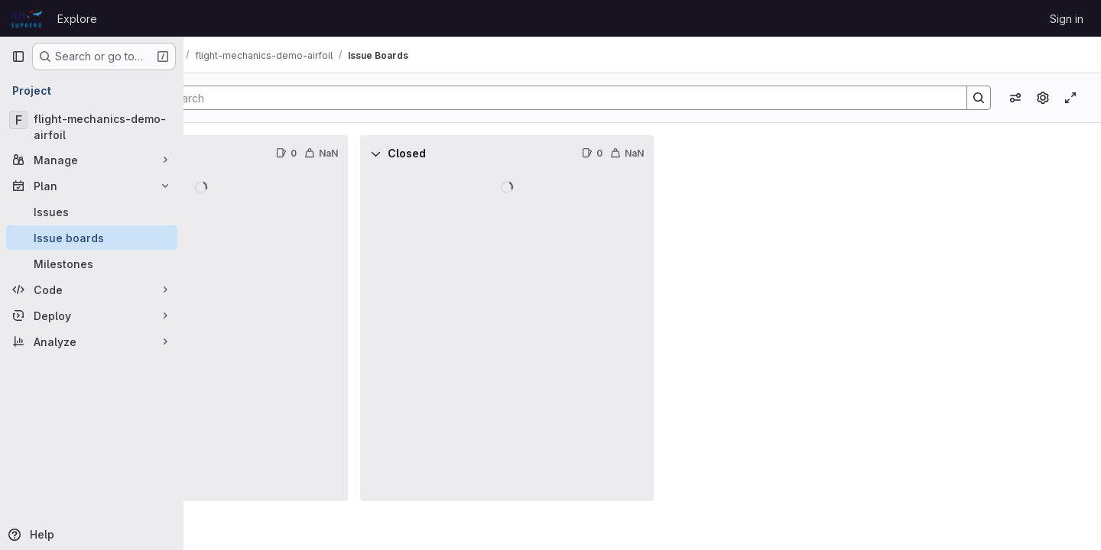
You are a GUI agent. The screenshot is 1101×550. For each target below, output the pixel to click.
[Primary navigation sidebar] (18, 56)
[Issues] (91, 211)
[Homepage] (26, 18)
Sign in (1066, 18)
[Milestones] (91, 263)
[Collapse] (217, 153)
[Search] (629, 98)
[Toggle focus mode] (1070, 98)
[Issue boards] (91, 237)
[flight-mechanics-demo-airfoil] (91, 127)
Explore (77, 18)
